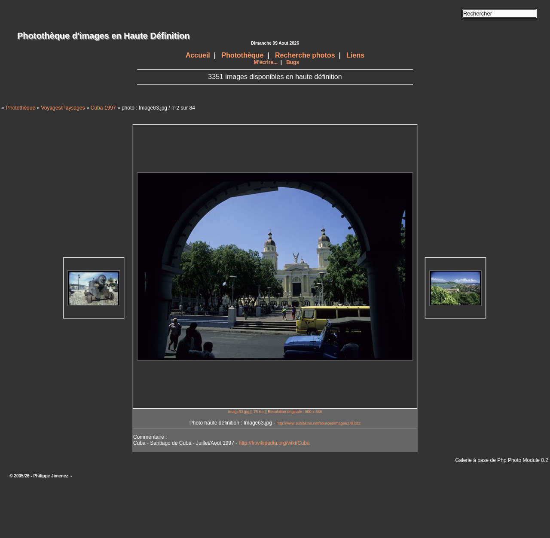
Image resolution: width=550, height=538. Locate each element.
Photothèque (243, 55)
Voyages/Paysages (63, 108)
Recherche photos (305, 55)
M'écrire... (266, 62)
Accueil (198, 55)
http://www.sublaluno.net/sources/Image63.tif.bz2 (319, 423)
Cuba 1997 (103, 108)
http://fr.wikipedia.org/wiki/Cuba (273, 443)
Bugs (292, 62)
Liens (355, 55)
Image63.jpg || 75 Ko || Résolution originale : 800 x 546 (275, 412)
